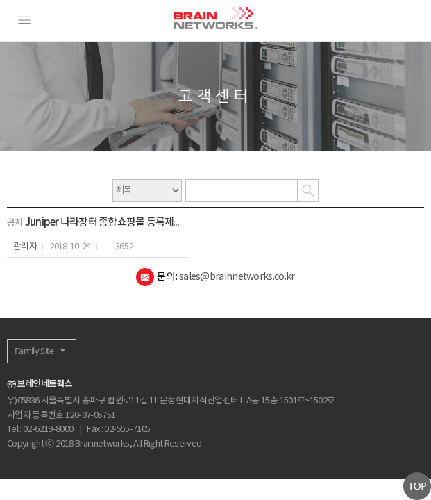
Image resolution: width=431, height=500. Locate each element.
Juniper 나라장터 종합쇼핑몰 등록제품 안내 (114, 222)
